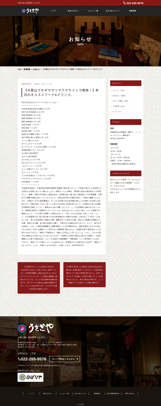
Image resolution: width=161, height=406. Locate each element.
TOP (19, 69)
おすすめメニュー (113, 11)
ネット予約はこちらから (63, 359)
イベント (119, 90)
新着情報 (132, 11)
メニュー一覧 (93, 11)
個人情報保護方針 (113, 393)
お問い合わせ (129, 393)
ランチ (117, 111)
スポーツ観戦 (120, 101)
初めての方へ (73, 11)
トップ (53, 11)
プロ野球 (119, 106)
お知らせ (36, 69)
